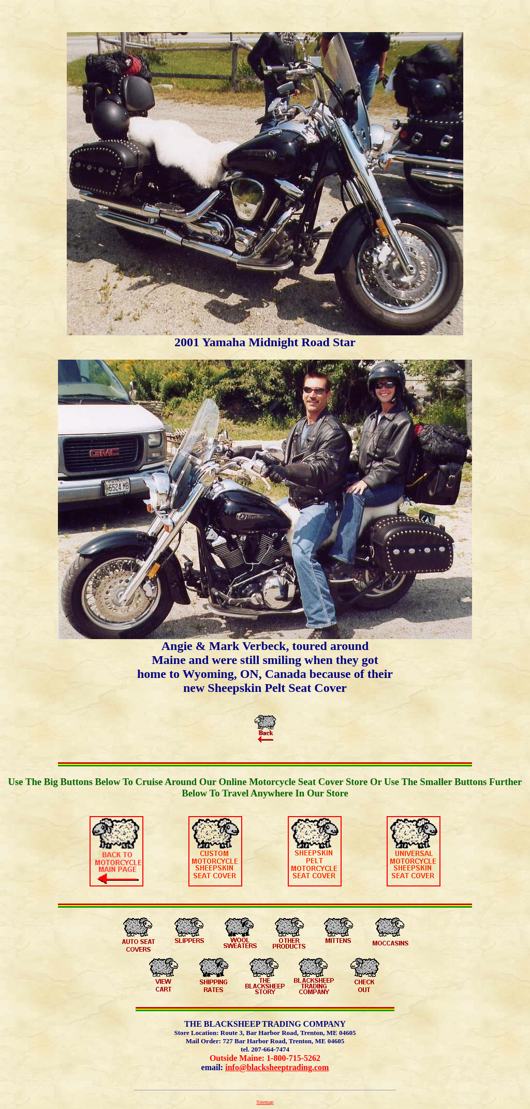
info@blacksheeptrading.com (277, 1067)
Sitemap (265, 1102)
